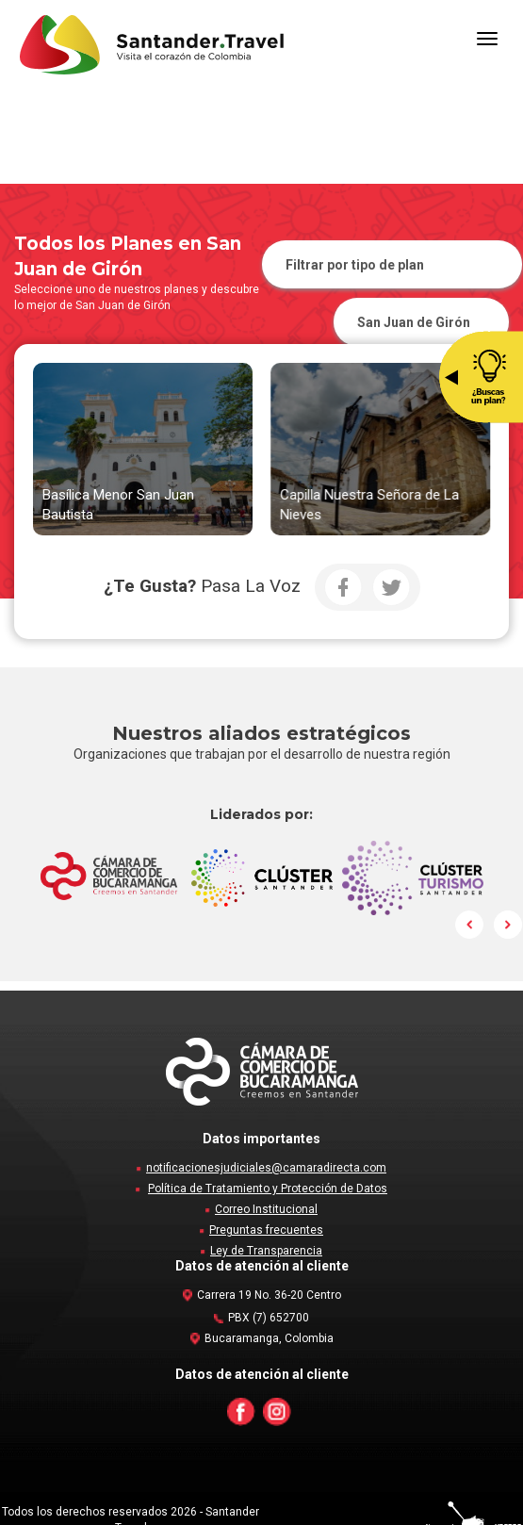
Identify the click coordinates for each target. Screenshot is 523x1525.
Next (508, 925)
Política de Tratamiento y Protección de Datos (267, 1188)
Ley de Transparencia (266, 1250)
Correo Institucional (266, 1209)
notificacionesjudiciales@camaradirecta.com (266, 1167)
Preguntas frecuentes (266, 1230)
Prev (470, 925)
